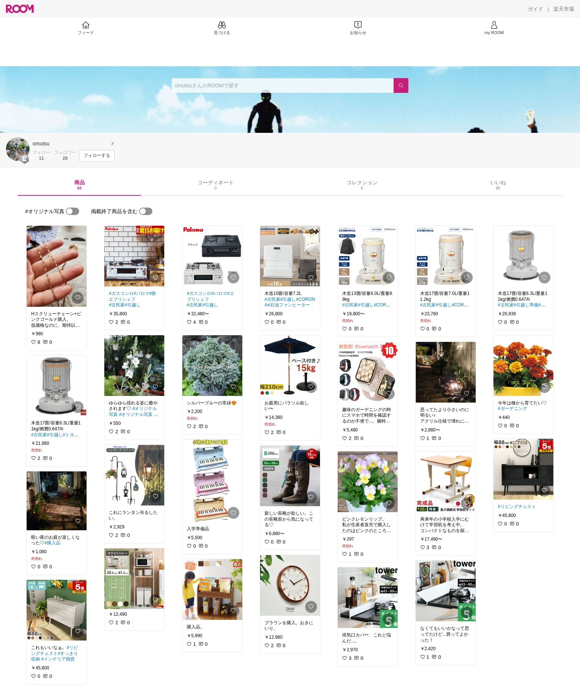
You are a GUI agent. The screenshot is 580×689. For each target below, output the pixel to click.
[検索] (401, 85)
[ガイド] (535, 9)
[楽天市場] (563, 9)
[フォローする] (97, 156)
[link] (57, 266)
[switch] (72, 211)
